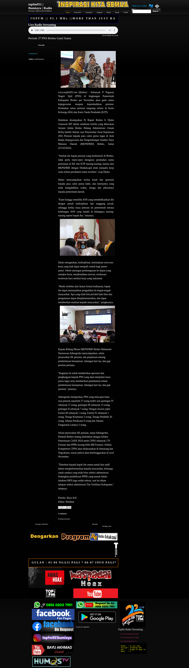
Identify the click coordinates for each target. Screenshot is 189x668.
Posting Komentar (64, 519)
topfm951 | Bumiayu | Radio (40, 6)
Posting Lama (106, 526)
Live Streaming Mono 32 (128, 641)
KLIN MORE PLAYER (110, 35)
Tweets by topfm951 (82, 627)
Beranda (95, 524)
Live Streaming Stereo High (129, 637)
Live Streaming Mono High (129, 634)
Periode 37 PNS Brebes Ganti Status (49, 38)
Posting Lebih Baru (41, 524)
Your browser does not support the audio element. (73, 30)
